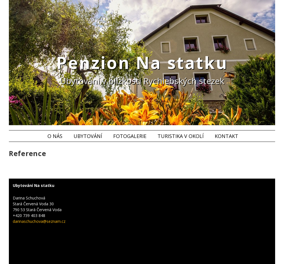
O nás (54, 136)
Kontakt (226, 136)
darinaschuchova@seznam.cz (39, 221)
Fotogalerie (129, 136)
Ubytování (87, 136)
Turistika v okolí (181, 136)
